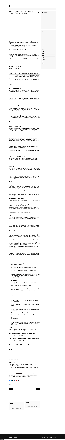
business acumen (31, 59)
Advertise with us (39, 5)
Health (23, 5)
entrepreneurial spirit (24, 191)
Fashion (43, 45)
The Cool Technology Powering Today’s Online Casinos (48, 17)
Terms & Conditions (49, 437)
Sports (35, 5)
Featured (43, 47)
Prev (11, 388)
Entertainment (27, 5)
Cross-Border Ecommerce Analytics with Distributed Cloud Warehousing (48, 26)
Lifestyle (31, 5)
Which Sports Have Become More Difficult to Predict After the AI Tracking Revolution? (48, 20)
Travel (20, 5)
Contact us (54, 437)
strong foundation (19, 373)
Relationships (44, 59)
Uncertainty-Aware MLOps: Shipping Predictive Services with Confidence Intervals (48, 23)
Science (43, 61)
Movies (43, 55)
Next (38, 388)
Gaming (43, 49)
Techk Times (12, 2)
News (15, 5)
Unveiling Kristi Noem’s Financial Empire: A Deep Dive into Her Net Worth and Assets (16, 405)
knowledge (22, 270)
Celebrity (24, 15)
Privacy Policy (44, 437)
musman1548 (11, 15)
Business (12, 5)
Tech (17, 5)
